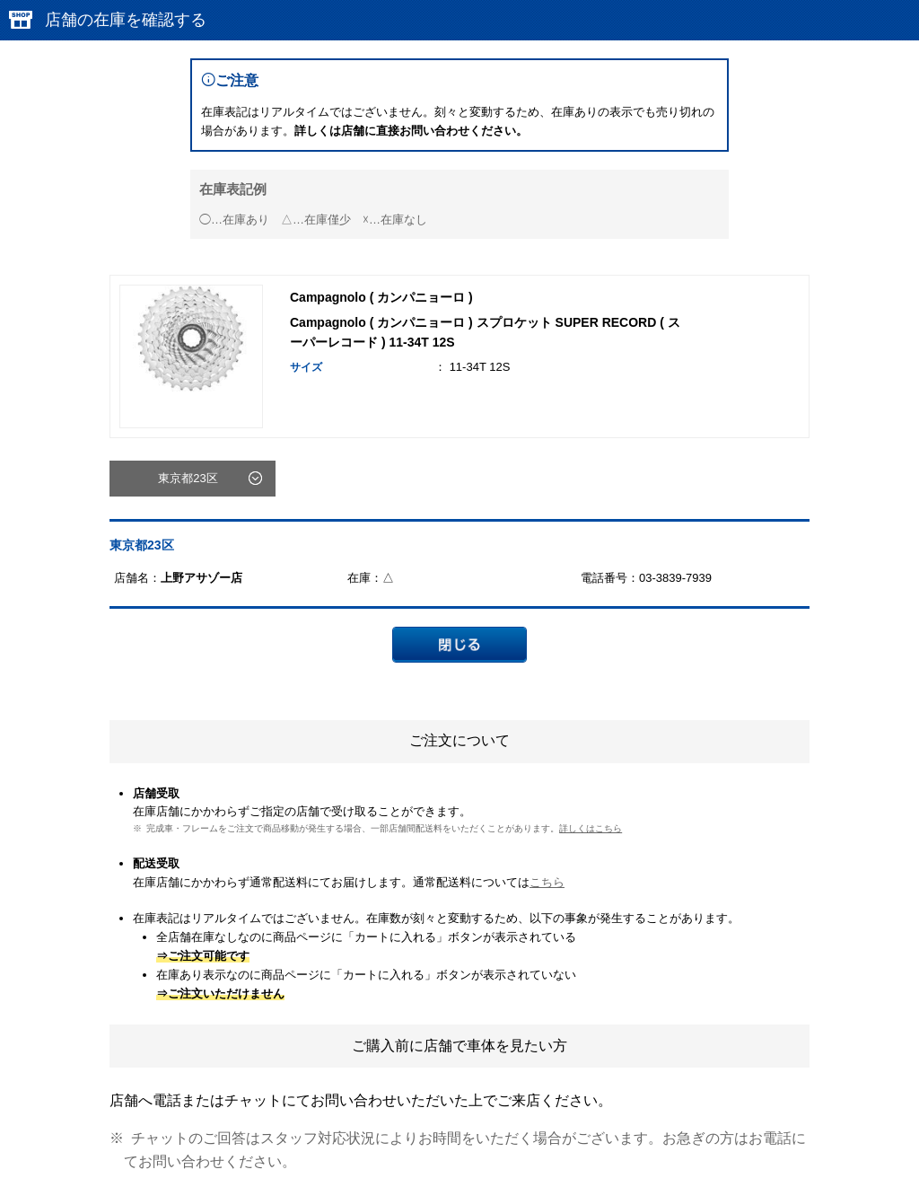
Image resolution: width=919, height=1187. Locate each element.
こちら (547, 882)
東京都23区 (187, 478)
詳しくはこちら (590, 828)
